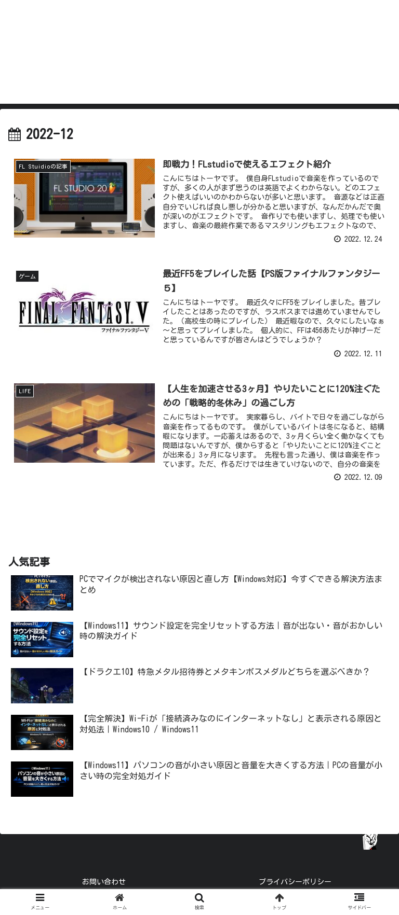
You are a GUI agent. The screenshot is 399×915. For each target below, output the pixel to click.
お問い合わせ (104, 881)
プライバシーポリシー (295, 881)
